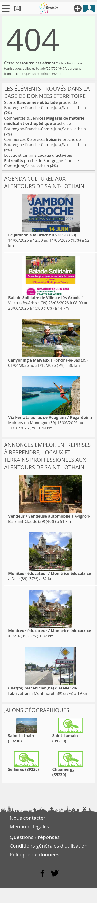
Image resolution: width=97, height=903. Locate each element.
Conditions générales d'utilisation (49, 845)
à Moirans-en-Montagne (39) (50, 420)
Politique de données (34, 854)
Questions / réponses (35, 837)
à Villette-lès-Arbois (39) (45, 300)
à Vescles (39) (42, 235)
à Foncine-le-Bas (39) (48, 360)
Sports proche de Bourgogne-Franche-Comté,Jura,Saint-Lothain (45, 105)
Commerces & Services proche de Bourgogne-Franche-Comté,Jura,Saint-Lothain (45, 123)
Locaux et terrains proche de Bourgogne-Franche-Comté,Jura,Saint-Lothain (42, 161)
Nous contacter (27, 817)
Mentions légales (29, 826)
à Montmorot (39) (42, 690)
